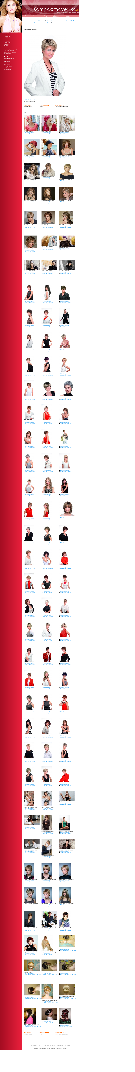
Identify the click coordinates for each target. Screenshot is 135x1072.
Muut (70, 22)
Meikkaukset (65, 22)
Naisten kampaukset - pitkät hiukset (67, 20)
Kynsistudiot (7, 36)
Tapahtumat (7, 61)
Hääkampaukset (33, 20)
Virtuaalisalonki (7, 42)
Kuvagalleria (7, 41)
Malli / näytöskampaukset (52, 20)
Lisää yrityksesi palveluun (10, 67)
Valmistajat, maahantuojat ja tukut (12, 49)
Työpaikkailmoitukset (9, 58)
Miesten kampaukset (46, 22)
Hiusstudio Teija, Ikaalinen (48, 1022)
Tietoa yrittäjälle (8, 64)
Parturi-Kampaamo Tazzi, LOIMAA (68, 950)
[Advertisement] (11, 101)
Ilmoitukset (6, 60)
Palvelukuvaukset (8, 66)
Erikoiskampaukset (29, 132)
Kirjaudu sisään (7, 69)
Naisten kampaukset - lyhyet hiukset (32, 22)
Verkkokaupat (7, 38)
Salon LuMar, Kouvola (30, 99)
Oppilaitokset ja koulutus (10, 52)
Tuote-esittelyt (7, 53)
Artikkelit (6, 45)
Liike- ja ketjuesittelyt (9, 50)
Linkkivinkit (6, 44)
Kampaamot (7, 34)
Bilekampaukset (41, 20)
